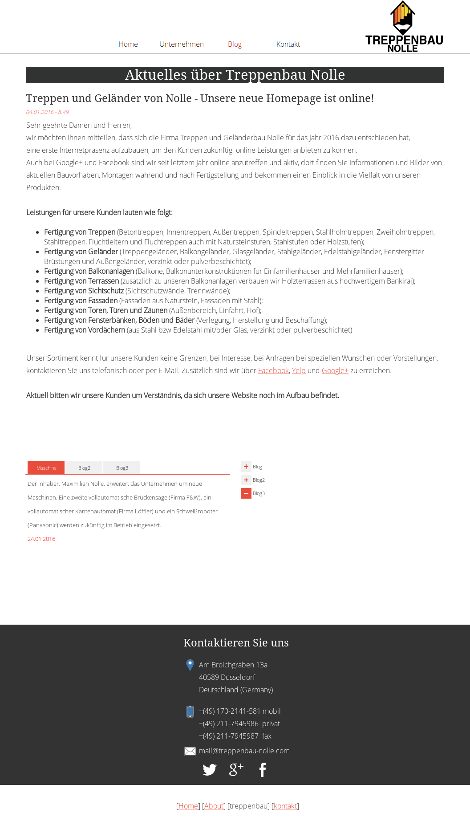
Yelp (299, 370)
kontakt (285, 806)
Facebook (273, 370)
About (213, 806)
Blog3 (259, 493)
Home (188, 806)
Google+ (335, 370)
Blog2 (259, 479)
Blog (257, 466)
